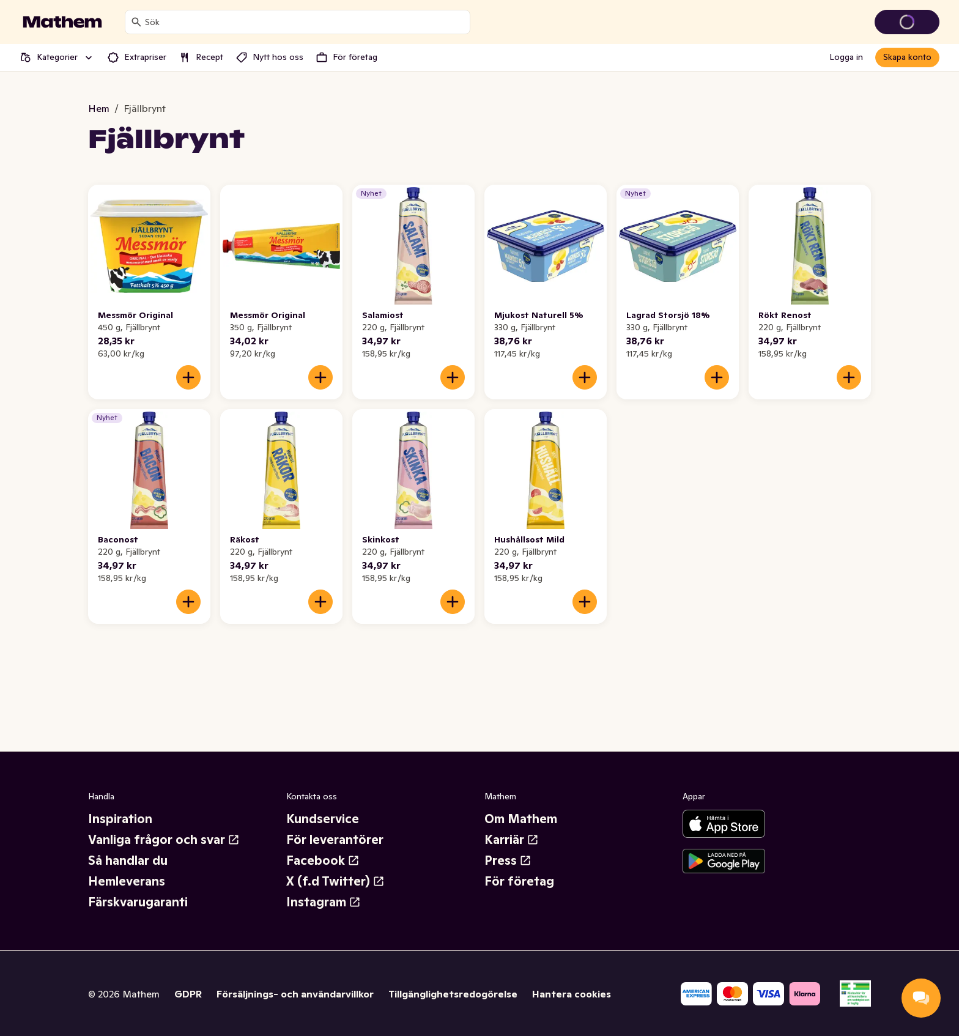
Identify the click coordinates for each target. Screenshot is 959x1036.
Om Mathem (520, 819)
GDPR (188, 994)
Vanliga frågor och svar (164, 840)
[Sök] (136, 22)
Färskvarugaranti (138, 902)
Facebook (323, 860)
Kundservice (322, 819)
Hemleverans (126, 881)
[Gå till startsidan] (62, 22)
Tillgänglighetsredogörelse (452, 994)
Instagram (323, 902)
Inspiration (120, 819)
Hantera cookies (571, 994)
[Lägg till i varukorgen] (188, 377)
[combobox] (305, 22)
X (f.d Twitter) (335, 881)
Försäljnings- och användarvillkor (295, 994)
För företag (519, 881)
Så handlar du (128, 860)
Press (507, 860)
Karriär (511, 840)
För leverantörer (334, 840)
